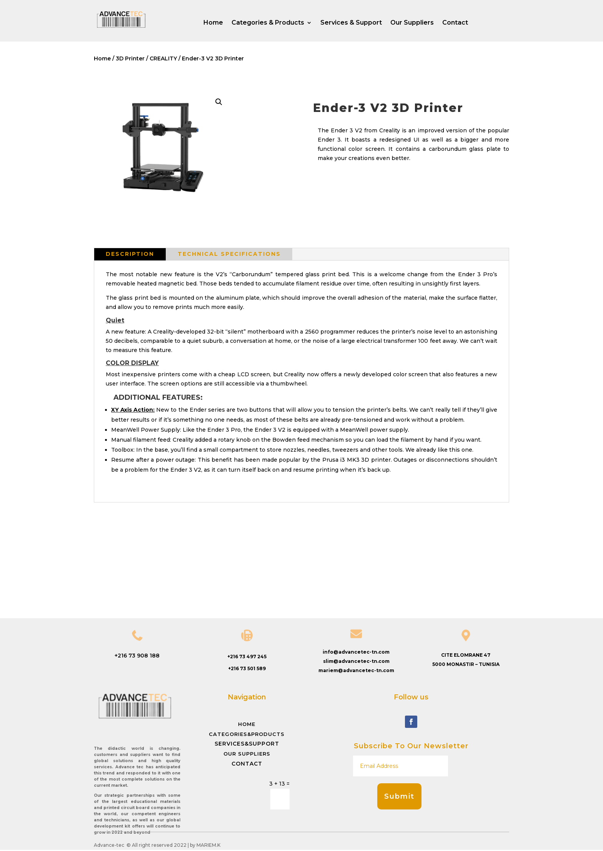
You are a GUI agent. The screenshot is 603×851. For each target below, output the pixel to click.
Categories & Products (268, 23)
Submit (399, 796)
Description (130, 253)
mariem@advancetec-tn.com (356, 670)
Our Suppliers (412, 23)
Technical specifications (229, 253)
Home (213, 23)
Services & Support (351, 23)
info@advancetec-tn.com (356, 652)
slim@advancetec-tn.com (356, 661)
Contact (455, 23)
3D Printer (130, 58)
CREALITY (163, 58)
